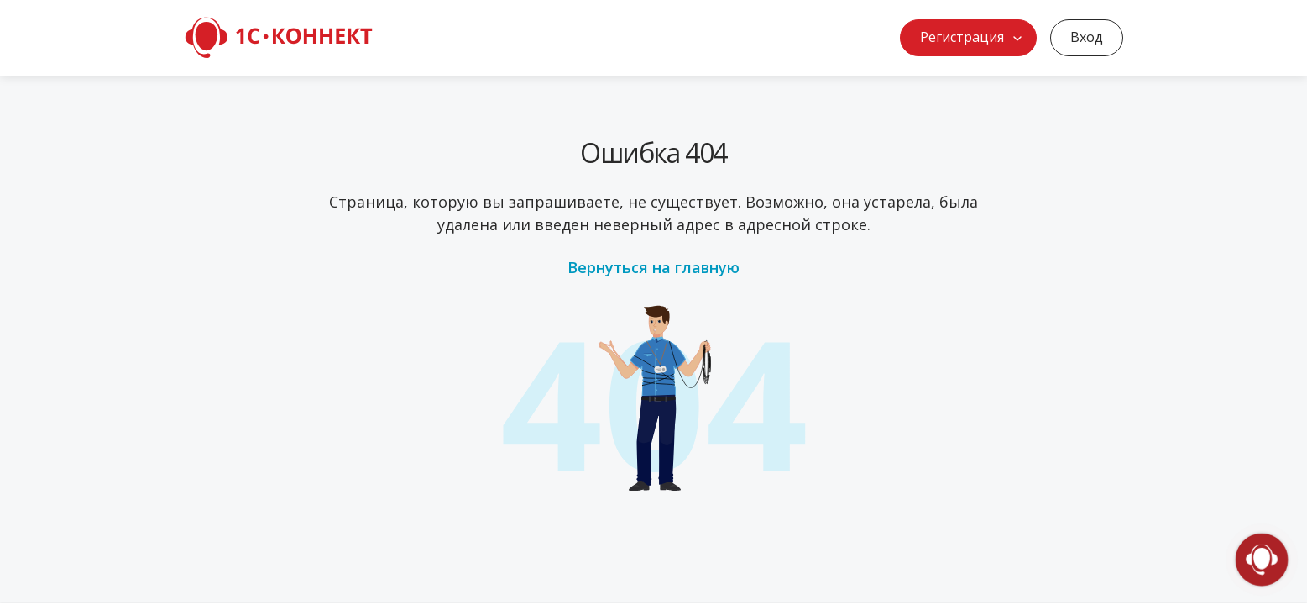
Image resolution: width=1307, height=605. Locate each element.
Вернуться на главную (653, 267)
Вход (1086, 37)
